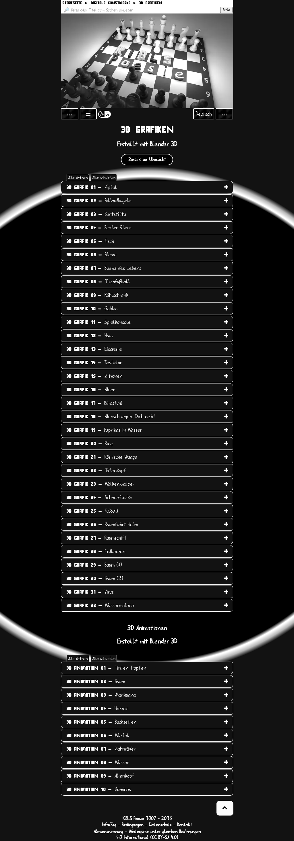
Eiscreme (94, 349)
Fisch (90, 241)
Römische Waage (101, 457)
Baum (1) (94, 565)
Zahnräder (101, 749)
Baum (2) (94, 578)
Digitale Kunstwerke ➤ (113, 3)
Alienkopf (100, 776)
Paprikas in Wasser (104, 430)
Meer (90, 389)
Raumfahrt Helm (102, 524)
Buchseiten (101, 722)
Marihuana (101, 695)
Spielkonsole (98, 322)
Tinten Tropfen (106, 668)
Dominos (98, 789)
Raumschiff (96, 538)
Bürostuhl (94, 403)
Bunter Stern (98, 227)
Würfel (97, 735)
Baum (95, 681)
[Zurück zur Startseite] (147, 60)
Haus (89, 335)
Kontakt (184, 825)
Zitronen (94, 376)
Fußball (92, 511)
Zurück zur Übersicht (147, 159)
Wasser (97, 762)
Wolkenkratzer (100, 484)
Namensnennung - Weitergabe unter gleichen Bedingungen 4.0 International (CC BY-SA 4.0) (147, 834)
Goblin (91, 308)
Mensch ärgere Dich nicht (110, 416)
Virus (90, 592)
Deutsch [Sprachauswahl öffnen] (204, 114)
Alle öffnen (78, 177)
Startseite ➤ (75, 3)
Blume (91, 254)
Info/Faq (109, 825)
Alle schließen (103, 177)
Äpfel (91, 187)
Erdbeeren (95, 551)
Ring (89, 443)
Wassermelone (100, 605)
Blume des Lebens (103, 268)
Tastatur (94, 362)
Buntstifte (96, 214)
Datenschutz (160, 825)
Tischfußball (97, 281)
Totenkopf (96, 470)
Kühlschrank (97, 295)
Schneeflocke (99, 497)
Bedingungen (132, 825)
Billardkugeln (98, 201)
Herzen (97, 708)
